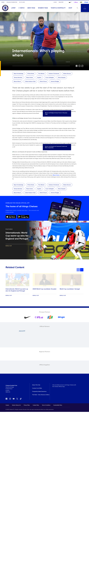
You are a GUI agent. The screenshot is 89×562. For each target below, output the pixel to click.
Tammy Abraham (18, 77)
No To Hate (22, 2)
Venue (2, 2)
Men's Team (31, 8)
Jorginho (39, 77)
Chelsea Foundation (12, 2)
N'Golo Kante (30, 73)
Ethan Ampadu (61, 77)
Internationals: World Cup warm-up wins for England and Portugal (17, 290)
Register (61, 2)
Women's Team (43, 8)
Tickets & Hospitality (58, 8)
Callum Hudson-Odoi (30, 81)
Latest (13, 8)
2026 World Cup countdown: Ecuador (44, 289)
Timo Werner (41, 73)
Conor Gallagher (49, 77)
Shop (70, 8)
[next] (81, 269)
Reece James (29, 77)
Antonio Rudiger (55, 81)
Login (55, 2)
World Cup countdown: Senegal (70, 289)
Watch (21, 8)
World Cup (9, 245)
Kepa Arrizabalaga (18, 73)
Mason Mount (17, 81)
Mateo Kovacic (67, 73)
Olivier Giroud (43, 81)
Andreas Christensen (54, 73)
